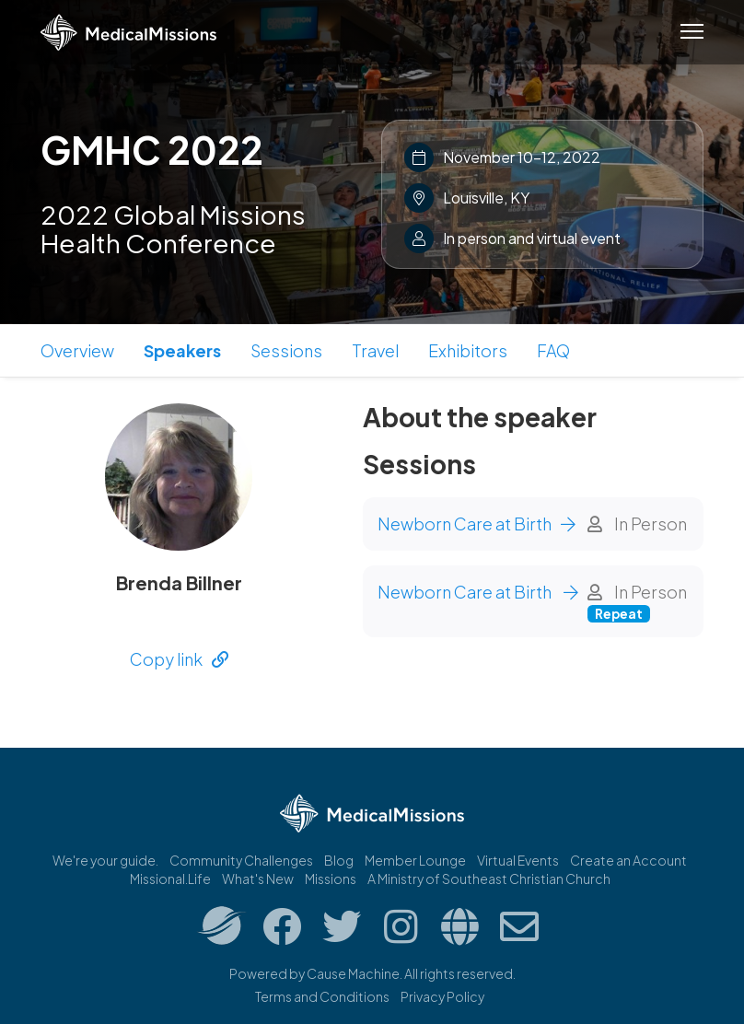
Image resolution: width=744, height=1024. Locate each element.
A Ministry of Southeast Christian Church (488, 878)
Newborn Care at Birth (476, 523)
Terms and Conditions (322, 996)
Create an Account (628, 860)
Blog (339, 860)
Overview (77, 350)
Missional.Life (170, 878)
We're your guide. (105, 860)
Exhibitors (467, 350)
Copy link (179, 658)
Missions (330, 878)
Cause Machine (353, 973)
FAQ (553, 350)
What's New (258, 878)
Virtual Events (518, 860)
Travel (375, 350)
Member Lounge (415, 860)
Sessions (286, 350)
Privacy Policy (442, 996)
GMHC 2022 (152, 149)
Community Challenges (241, 860)
